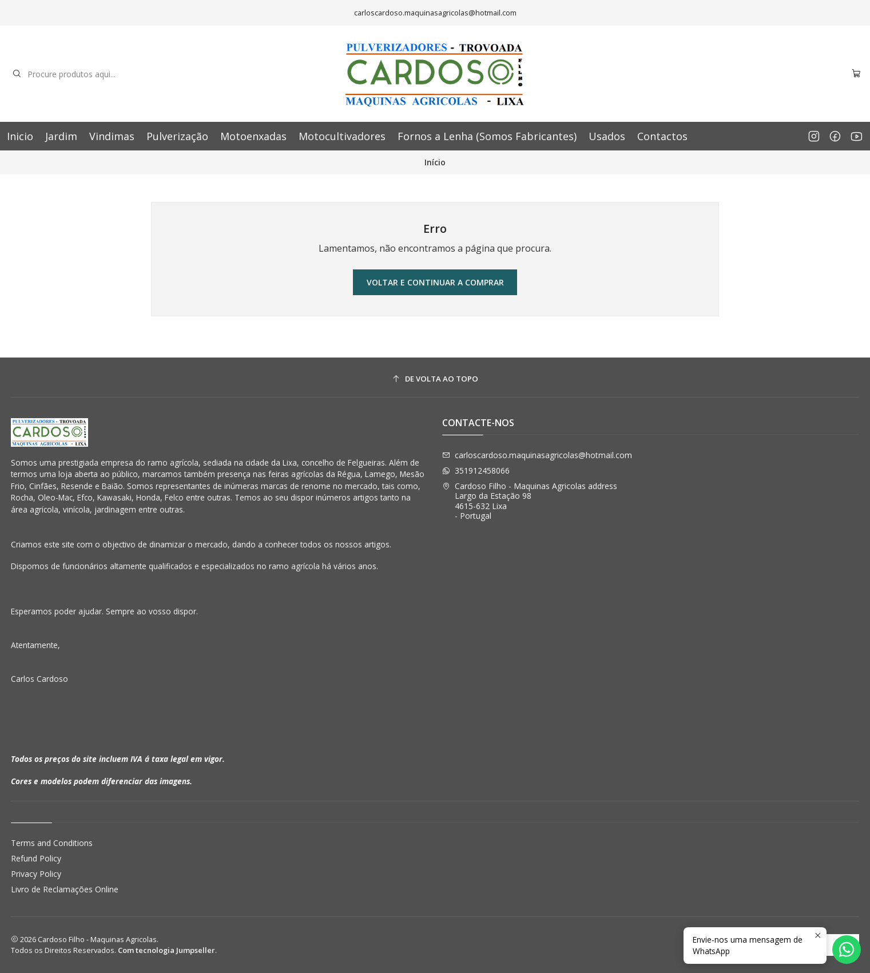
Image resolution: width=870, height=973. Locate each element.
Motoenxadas (253, 136)
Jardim (61, 136)
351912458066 (476, 470)
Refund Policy (36, 858)
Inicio (20, 136)
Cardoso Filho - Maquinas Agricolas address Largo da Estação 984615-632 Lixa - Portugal (529, 501)
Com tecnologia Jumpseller (166, 950)
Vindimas (111, 136)
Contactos (662, 136)
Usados (607, 136)
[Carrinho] (856, 74)
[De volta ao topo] (435, 379)
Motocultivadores (342, 136)
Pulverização (177, 136)
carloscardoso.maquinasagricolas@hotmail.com (537, 455)
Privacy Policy (36, 873)
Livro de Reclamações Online (64, 889)
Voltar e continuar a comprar (435, 282)
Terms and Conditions (52, 842)
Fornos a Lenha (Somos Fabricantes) (487, 136)
